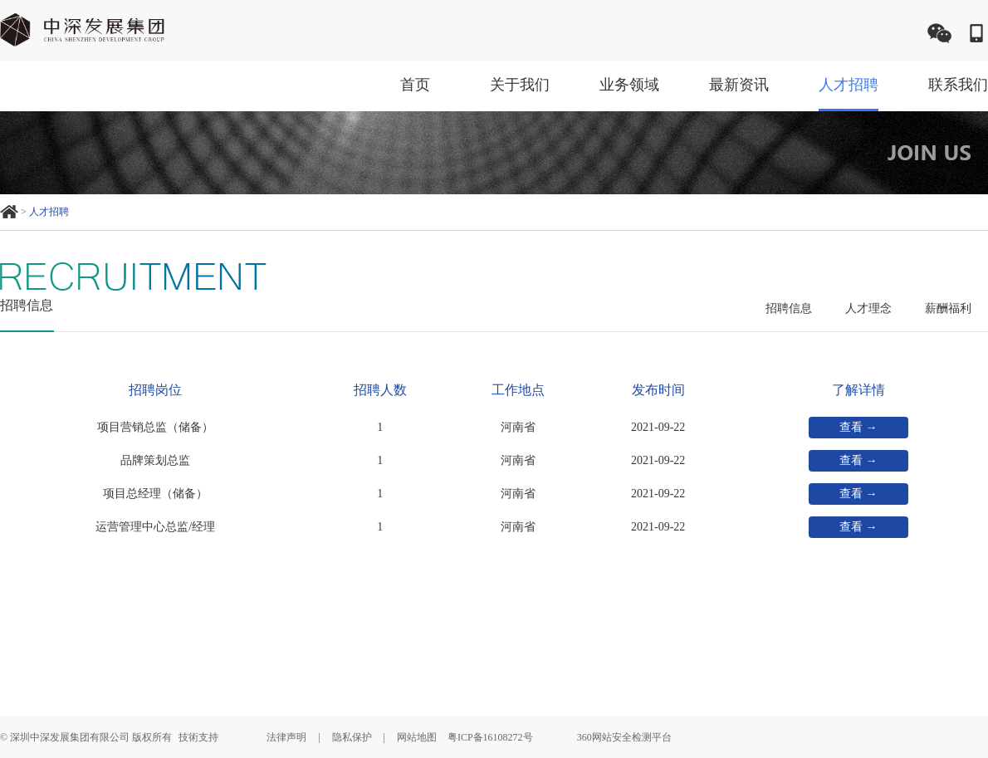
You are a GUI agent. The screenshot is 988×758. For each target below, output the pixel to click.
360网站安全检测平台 (624, 737)
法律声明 (286, 737)
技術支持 (198, 737)
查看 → (858, 427)
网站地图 (417, 737)
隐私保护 (352, 737)
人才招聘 (49, 212)
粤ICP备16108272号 (490, 737)
